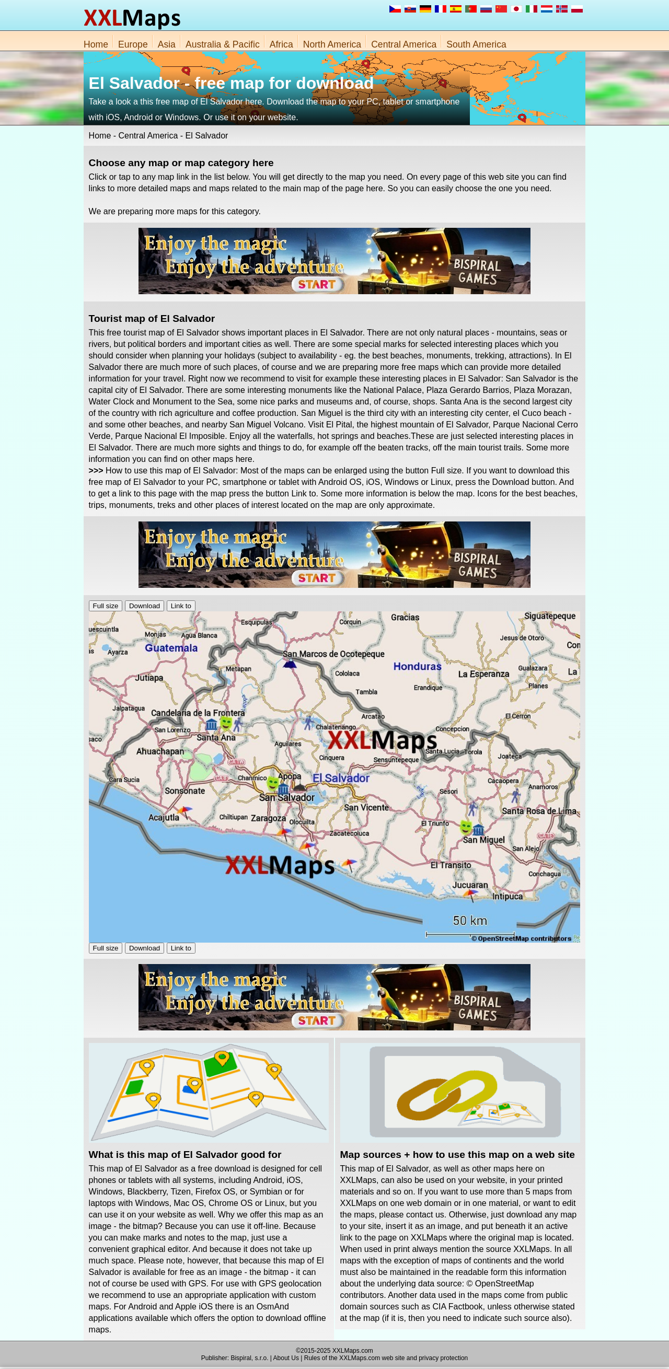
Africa (281, 44)
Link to (181, 606)
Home (96, 44)
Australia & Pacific (223, 44)
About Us (286, 1358)
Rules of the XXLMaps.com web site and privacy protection (386, 1358)
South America (476, 44)
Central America (403, 44)
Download (144, 606)
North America (332, 44)
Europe (133, 44)
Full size (106, 606)
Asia (167, 44)
